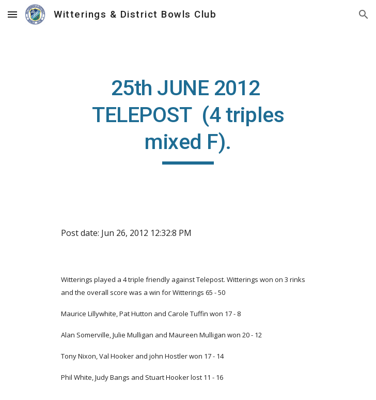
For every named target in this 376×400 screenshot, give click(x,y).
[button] (12, 14)
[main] (188, 119)
